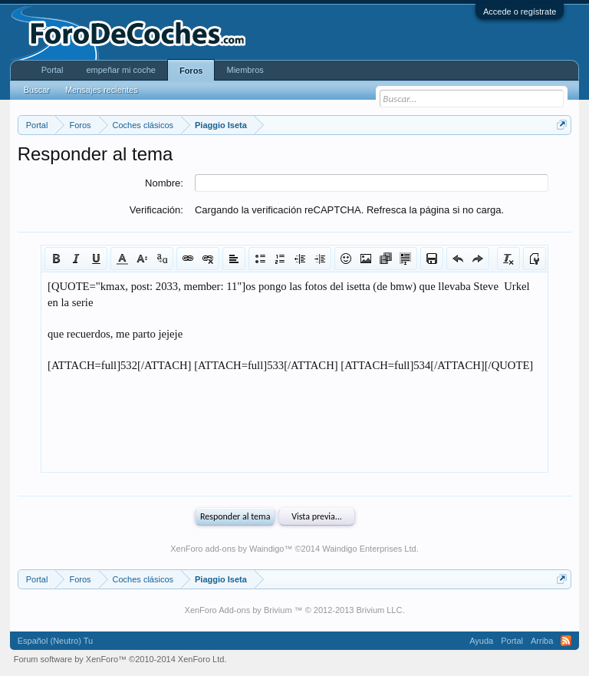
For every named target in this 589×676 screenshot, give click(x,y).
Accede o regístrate (519, 11)
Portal (52, 69)
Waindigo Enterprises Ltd (369, 548)
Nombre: (164, 183)
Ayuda (481, 640)
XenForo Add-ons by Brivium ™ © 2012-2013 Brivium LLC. (295, 610)
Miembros (244, 69)
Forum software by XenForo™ (120, 659)
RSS (566, 640)
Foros (191, 70)
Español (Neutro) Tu (55, 640)
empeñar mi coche (121, 69)
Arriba (542, 640)
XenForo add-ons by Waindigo (227, 548)
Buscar (37, 89)
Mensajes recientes (101, 89)
